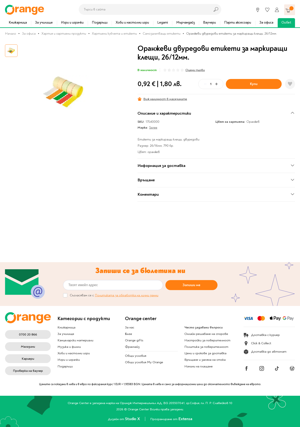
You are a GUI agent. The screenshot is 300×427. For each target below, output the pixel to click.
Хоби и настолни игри (132, 22)
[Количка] (289, 9)
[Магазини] (257, 10)
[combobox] (143, 9)
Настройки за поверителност (207, 340)
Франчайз (132, 347)
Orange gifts (134, 340)
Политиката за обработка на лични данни (126, 295)
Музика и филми (69, 347)
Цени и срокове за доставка (205, 353)
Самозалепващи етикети (161, 33)
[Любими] (267, 10)
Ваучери (209, 22)
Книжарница (18, 22)
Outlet (286, 22)
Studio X (133, 418)
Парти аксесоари (237, 22)
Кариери (28, 359)
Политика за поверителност (206, 347)
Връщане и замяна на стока (205, 360)
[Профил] (277, 10)
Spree (153, 127)
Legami (162, 22)
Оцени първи (195, 70)
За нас (129, 327)
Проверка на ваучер (28, 371)
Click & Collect (257, 343)
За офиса (266, 22)
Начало (10, 33)
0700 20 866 (28, 334)
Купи (254, 83)
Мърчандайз (185, 22)
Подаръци (100, 22)
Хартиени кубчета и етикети (114, 33)
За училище (44, 22)
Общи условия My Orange (144, 362)
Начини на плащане (198, 366)
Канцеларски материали (75, 340)
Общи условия (135, 356)
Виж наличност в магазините (162, 99)
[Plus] (216, 83)
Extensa (185, 418)
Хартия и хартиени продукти (63, 33)
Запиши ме (191, 285)
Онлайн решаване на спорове (206, 334)
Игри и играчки (72, 22)
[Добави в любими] (290, 84)
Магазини (28, 346)
